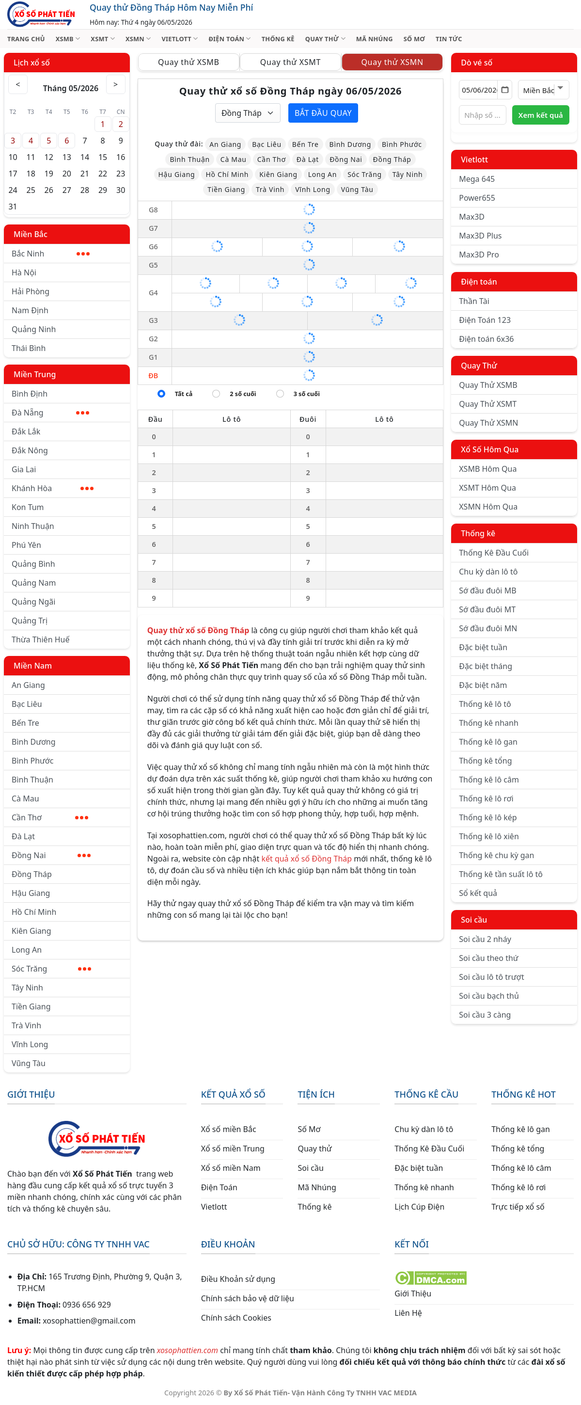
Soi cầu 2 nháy (485, 939)
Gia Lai (24, 469)
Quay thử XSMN (392, 62)
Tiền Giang (31, 1006)
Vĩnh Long (30, 1044)
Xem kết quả (540, 115)
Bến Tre (25, 723)
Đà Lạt (23, 836)
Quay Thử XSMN (488, 422)
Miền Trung (35, 374)
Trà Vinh (26, 1025)
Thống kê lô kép (488, 817)
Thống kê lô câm (489, 779)
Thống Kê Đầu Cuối (494, 552)
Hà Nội (24, 272)
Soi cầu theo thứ (488, 958)
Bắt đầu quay (323, 113)
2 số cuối (243, 394)
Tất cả (184, 394)
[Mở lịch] (504, 89)
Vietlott (474, 159)
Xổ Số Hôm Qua (489, 449)
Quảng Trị (29, 620)
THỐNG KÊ (278, 38)
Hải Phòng (30, 291)
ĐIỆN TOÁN (229, 38)
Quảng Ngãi (33, 601)
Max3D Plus (480, 235)
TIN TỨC (449, 38)
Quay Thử (479, 365)
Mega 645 (477, 179)
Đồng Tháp (32, 874)
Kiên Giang (31, 931)
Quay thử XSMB (189, 62)
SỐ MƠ (414, 38)
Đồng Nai (51, 855)
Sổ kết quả (478, 893)
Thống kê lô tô (485, 704)
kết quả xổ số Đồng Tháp (306, 858)
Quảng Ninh (34, 329)
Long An (27, 949)
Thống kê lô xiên (489, 836)
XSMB (68, 38)
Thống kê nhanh (488, 723)
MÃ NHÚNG (374, 38)
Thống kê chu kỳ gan (496, 855)
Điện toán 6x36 (486, 339)
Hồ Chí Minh (34, 912)
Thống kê (478, 533)
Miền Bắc (30, 234)
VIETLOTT (179, 38)
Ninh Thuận (33, 526)
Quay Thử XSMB (488, 385)
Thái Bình (29, 348)
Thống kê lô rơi (486, 798)
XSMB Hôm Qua (488, 468)
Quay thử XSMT (290, 62)
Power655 (477, 197)
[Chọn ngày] (485, 89)
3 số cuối (307, 394)
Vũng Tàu (29, 1063)
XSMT (103, 38)
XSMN (138, 38)
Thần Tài (474, 301)
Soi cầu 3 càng (485, 1014)
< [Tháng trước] (18, 84)
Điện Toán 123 (485, 320)
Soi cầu (474, 919)
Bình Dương (34, 741)
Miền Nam (33, 665)
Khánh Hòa (53, 488)
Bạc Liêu (27, 704)
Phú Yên (26, 545)
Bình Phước (32, 760)
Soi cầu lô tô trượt (491, 977)
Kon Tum (28, 507)
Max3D (472, 216)
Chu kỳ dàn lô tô (488, 571)
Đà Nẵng (50, 412)
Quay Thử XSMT (488, 404)
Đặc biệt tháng (485, 666)
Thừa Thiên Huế (40, 639)
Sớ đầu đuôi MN (488, 628)
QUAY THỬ (325, 38)
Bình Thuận (32, 779)
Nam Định (30, 310)
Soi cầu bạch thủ (489, 995)
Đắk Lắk (26, 431)
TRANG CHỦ (26, 38)
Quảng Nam (34, 582)
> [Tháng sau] (115, 84)
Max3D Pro (479, 254)
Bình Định (29, 393)
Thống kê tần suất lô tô (501, 874)
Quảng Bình (33, 564)
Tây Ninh (27, 987)
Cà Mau (25, 798)
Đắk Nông (30, 450)
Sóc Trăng (51, 968)
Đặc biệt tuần (483, 647)
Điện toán (479, 281)
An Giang (28, 685)
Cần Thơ (50, 817)
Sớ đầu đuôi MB (487, 590)
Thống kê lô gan (488, 741)
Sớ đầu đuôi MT (487, 609)
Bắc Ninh (51, 253)
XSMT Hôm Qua (487, 487)
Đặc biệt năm (483, 685)
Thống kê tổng (485, 760)
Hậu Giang (31, 893)
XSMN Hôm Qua (488, 506)
